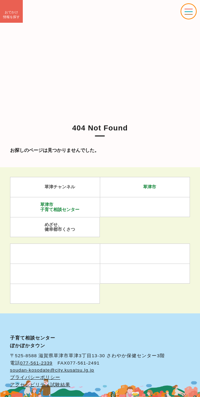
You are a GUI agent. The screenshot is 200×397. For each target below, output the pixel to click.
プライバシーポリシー (35, 377)
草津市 (145, 187)
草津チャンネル (55, 187)
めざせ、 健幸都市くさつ (55, 227)
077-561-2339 (36, 363)
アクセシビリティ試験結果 (40, 384)
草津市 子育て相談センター (55, 207)
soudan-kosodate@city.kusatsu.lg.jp (52, 370)
